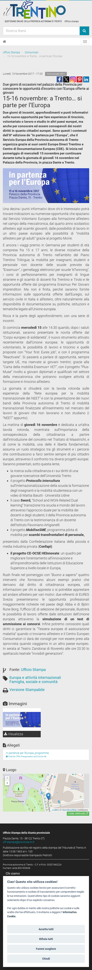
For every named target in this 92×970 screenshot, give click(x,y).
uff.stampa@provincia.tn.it (18, 842)
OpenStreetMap (69, 810)
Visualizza (13, 734)
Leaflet (55, 810)
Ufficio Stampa (11, 52)
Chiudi (46, 958)
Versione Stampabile (27, 689)
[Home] (4, 41)
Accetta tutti (46, 929)
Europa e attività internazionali (35, 677)
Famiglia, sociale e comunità (33, 681)
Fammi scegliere (46, 948)
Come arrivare (78, 813)
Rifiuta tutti (46, 939)
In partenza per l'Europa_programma (27, 752)
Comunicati (31, 52)
